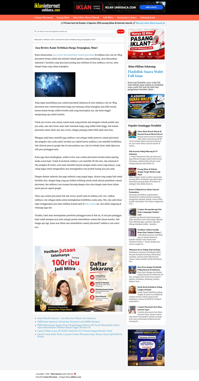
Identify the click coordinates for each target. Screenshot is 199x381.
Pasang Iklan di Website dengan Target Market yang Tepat (149, 172)
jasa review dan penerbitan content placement (73, 55)
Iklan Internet (56, 374)
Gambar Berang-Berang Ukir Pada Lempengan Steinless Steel (150, 212)
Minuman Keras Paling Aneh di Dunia (144, 250)
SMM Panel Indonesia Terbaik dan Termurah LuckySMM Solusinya (68, 321)
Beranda (38, 40)
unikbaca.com (75, 377)
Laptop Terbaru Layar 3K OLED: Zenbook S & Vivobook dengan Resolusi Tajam (74, 331)
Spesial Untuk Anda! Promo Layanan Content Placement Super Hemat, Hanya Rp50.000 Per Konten (79, 335)
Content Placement (50, 377)
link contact (90, 204)
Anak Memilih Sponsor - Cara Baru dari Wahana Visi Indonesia (66, 318)
